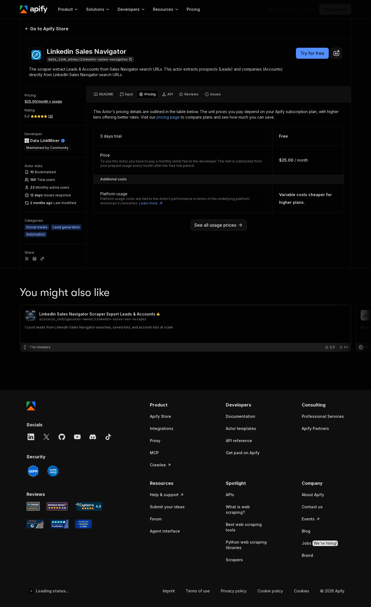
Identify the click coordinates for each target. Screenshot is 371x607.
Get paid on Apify (242, 452)
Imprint (169, 591)
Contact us (312, 506)
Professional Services (323, 416)
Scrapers (234, 559)
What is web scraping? (238, 509)
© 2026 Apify (332, 591)
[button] (171, 405)
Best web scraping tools (244, 527)
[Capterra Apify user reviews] (88, 506)
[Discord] (92, 436)
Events (311, 519)
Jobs (320, 543)
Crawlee (160, 464)
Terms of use (198, 591)
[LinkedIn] (30, 436)
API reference (239, 440)
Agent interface (165, 531)
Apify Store (160, 416)
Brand (307, 555)
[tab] (103, 94)
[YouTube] (77, 436)
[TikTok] (108, 436)
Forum (155, 519)
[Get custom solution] (280, 9)
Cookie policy (270, 591)
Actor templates (241, 428)
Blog (306, 531)
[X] (46, 436)
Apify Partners (315, 428)
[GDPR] (33, 471)
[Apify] (33, 9)
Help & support (167, 494)
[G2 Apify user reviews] (35, 524)
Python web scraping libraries (246, 545)
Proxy (155, 440)
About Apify (313, 494)
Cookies (301, 591)
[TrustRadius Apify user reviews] (59, 524)
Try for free (312, 53)
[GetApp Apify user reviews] (33, 506)
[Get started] (335, 9)
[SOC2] (53, 471)
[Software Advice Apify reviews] (57, 506)
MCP (154, 452)
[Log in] (307, 9)
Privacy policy (234, 591)
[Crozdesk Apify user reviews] (83, 524)
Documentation (240, 416)
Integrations (161, 428)
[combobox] (336, 53)
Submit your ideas (167, 506)
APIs (230, 494)
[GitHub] (61, 436)
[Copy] (90, 59)
